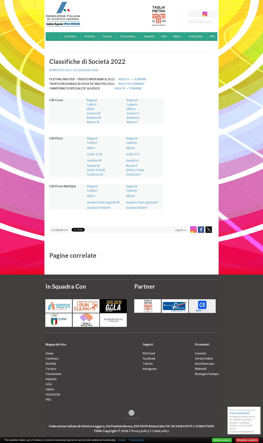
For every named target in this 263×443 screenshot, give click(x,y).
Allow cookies (222, 440)
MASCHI (124, 79)
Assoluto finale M (98, 207)
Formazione (127, 36)
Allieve (131, 109)
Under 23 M (94, 154)
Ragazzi (92, 100)
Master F (132, 122)
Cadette (132, 104)
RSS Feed (149, 353)
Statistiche (196, 36)
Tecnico (107, 36)
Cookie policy (160, 431)
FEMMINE (140, 79)
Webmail (200, 369)
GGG (164, 36)
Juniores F (133, 113)
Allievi (90, 109)
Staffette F (133, 174)
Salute (177, 36)
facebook (191, 14)
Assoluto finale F (137, 207)
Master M (93, 122)
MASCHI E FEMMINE (131, 84)
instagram (205, 14)
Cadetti (92, 104)
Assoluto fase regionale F (142, 202)
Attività (90, 36)
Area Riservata (204, 363)
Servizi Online (204, 358)
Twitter (148, 363)
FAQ (212, 36)
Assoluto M (94, 117)
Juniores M (93, 113)
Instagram (150, 369)
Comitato (70, 36)
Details (122, 440)
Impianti (149, 36)
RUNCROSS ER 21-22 (63, 70)
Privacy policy (140, 431)
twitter (198, 14)
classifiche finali (87, 70)
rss (211, 14)
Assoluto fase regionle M (103, 202)
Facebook (149, 358)
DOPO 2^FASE (96, 170)
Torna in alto (131, 418)
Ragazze (132, 100)
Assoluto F (133, 117)
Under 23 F (133, 154)
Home (50, 353)
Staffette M (95, 174)
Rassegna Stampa (207, 374)
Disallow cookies (247, 440)
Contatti (200, 353)
